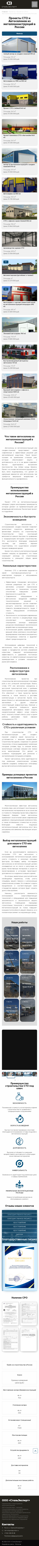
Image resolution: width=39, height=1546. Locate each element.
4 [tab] (24, 1080)
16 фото (25, 978)
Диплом (19, 1234)
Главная (5, 12)
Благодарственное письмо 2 (19, 1219)
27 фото (25, 930)
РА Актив (18, 1544)
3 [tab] (21, 1080)
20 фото (9, 954)
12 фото (25, 954)
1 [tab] (15, 1080)
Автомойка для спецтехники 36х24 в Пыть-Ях (27, 942)
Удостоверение (19, 1223)
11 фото (9, 930)
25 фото (9, 978)
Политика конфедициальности (13, 1536)
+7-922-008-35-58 (9, 1533)
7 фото (9, 1002)
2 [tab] (18, 1080)
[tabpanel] (19, 1074)
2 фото (25, 1002)
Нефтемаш (26, 1007)
